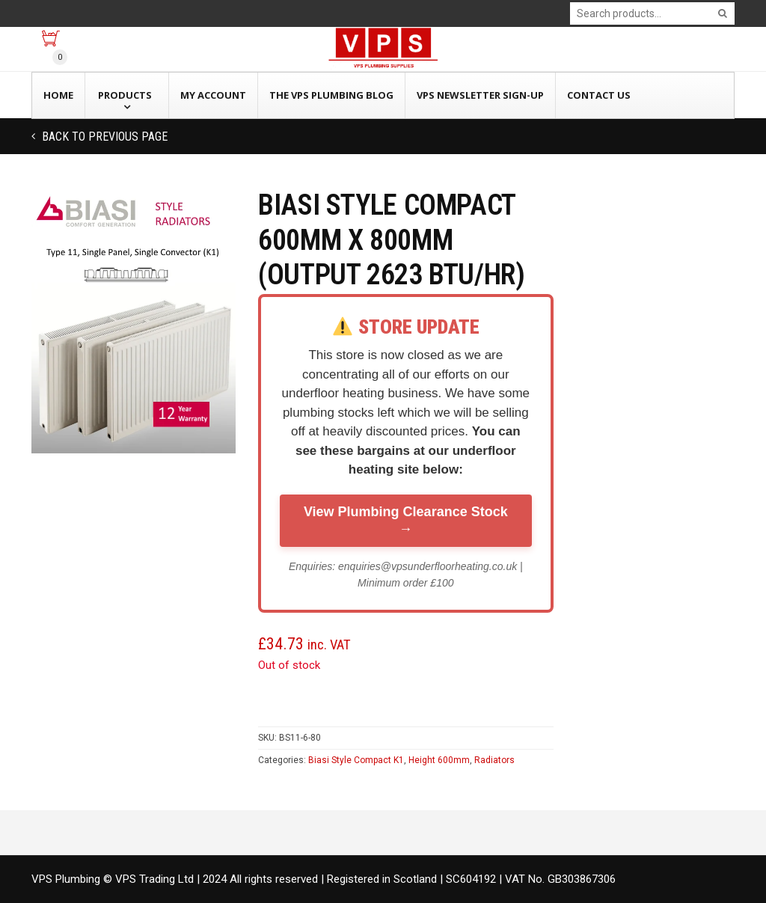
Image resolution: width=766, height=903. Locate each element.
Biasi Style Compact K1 (356, 760)
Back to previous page (103, 136)
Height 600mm (439, 760)
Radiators (494, 760)
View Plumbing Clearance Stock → (406, 520)
